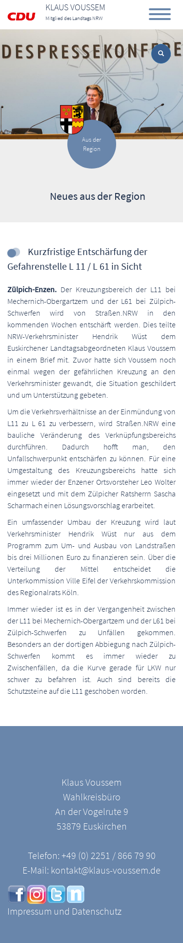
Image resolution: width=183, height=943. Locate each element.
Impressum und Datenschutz (64, 911)
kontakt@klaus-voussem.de (106, 870)
